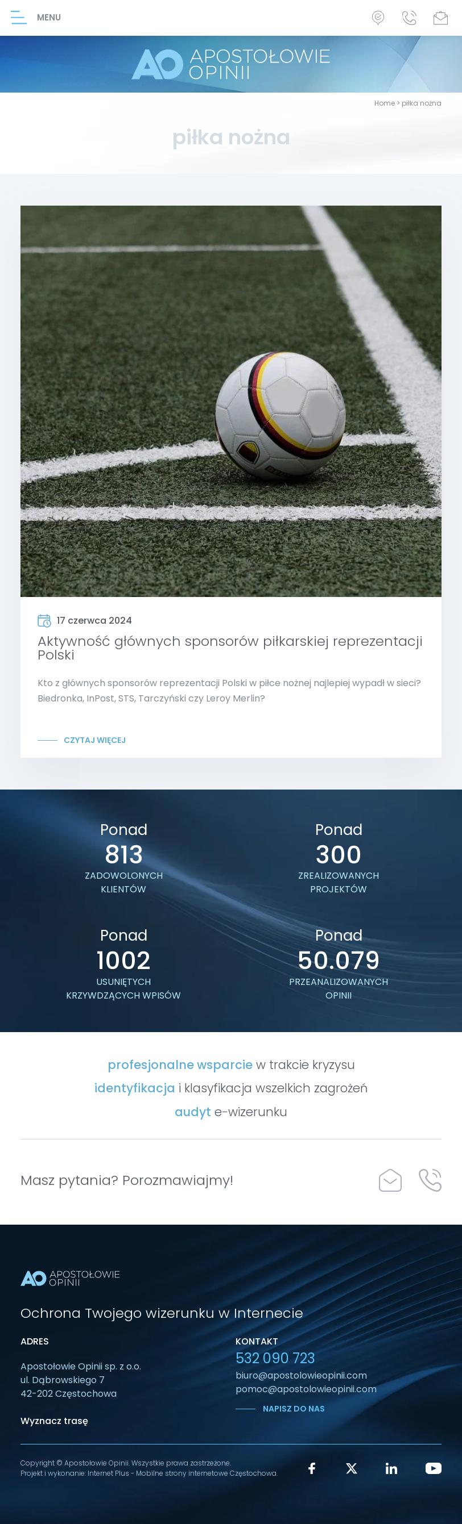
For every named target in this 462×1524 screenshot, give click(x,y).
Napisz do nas (293, 1408)
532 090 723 (275, 1358)
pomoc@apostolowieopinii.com (306, 1389)
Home (384, 103)
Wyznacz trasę (54, 1420)
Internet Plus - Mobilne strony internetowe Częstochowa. (183, 1473)
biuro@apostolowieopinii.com (301, 1375)
